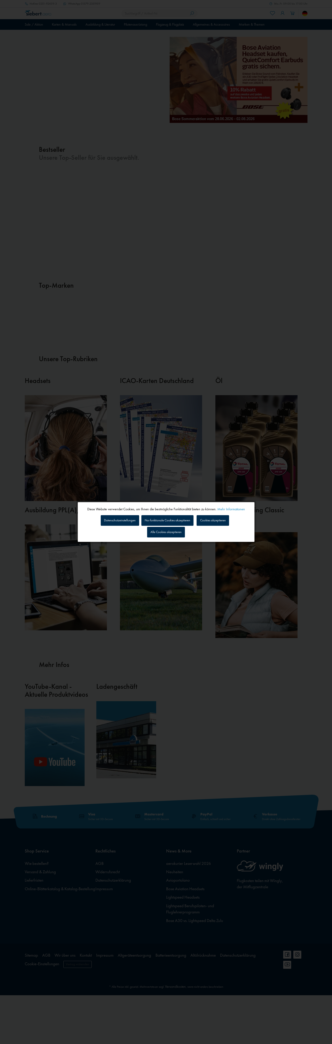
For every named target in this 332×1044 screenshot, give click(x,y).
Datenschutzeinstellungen (115, 519)
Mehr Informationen (231, 508)
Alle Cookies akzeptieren (166, 532)
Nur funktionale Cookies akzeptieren (168, 519)
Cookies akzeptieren (218, 519)
